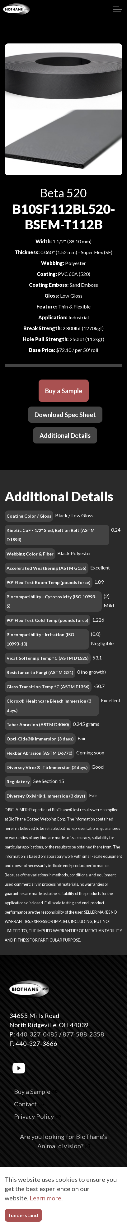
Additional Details (65, 435)
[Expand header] (117, 9)
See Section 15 (48, 781)
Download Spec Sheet (65, 414)
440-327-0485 (37, 1034)
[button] (63, 1210)
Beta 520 (63, 193)
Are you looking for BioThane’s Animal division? (63, 1141)
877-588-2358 (83, 1034)
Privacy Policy (37, 1116)
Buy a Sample (63, 390)
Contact (29, 1104)
